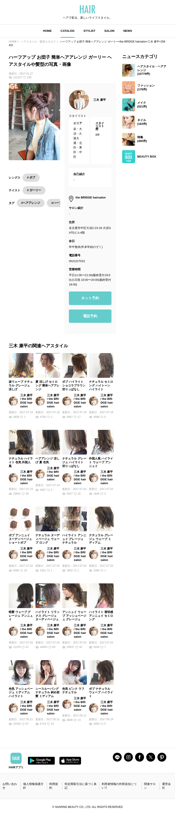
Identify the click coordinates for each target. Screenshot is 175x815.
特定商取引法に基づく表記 (81, 785)
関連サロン (150, 785)
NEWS (127, 30)
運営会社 (166, 785)
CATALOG (67, 30)
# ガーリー (34, 190)
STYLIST (89, 30)
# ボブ (31, 177)
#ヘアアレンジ (30, 202)
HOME (47, 30)
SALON (109, 30)
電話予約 (90, 316)
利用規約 (53, 785)
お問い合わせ (9, 785)
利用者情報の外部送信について (119, 785)
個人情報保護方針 (33, 785)
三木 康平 (99, 99)
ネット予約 (90, 298)
